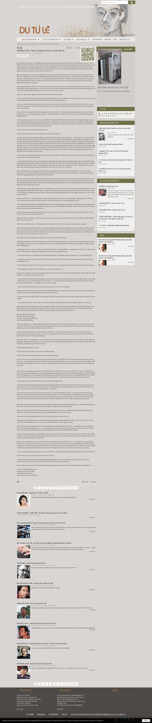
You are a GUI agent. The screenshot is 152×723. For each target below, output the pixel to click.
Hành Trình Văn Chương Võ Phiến (111, 144)
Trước (70, 48)
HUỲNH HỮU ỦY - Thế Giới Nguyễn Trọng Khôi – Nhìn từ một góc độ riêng (42, 643)
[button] (31, 39)
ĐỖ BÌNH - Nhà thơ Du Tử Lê (108, 186)
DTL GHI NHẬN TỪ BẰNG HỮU (109, 181)
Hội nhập (132, 35)
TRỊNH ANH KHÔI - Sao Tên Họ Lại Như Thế (31, 603)
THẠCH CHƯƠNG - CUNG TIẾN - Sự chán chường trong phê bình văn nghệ (42, 513)
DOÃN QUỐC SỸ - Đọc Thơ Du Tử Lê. (112, 203)
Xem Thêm (20, 709)
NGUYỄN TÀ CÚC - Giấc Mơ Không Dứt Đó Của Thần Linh (36, 623)
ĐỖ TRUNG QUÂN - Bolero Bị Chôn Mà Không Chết (34, 664)
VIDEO (102, 235)
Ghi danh (124, 35)
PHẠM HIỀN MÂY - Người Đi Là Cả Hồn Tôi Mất (32, 493)
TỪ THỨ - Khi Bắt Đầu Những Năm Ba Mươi (114, 225)
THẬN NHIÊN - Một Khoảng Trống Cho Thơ (31, 563)
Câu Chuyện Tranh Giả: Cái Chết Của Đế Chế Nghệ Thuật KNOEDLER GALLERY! (44, 543)
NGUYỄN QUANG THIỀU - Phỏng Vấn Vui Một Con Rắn (35, 583)
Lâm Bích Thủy (22, 55)
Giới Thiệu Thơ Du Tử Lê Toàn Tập (113, 87)
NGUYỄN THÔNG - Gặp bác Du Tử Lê (112, 210)
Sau (76, 48)
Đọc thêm (92, 499)
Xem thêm (60, 709)
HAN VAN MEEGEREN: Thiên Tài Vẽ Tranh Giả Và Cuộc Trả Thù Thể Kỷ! (41, 523)
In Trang (18, 482)
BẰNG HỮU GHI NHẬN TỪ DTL (109, 123)
